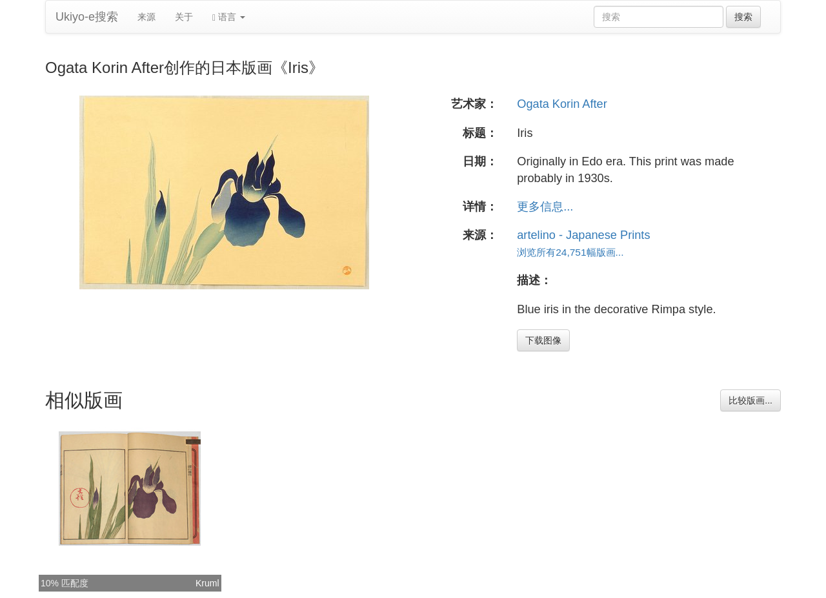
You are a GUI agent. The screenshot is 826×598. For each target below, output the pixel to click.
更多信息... (545, 206)
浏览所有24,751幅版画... (570, 252)
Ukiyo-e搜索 (86, 16)
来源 (146, 17)
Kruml (207, 583)
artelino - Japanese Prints (583, 235)
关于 (184, 17)
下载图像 (543, 340)
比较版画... (750, 400)
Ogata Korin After (562, 104)
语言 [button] (228, 17)
